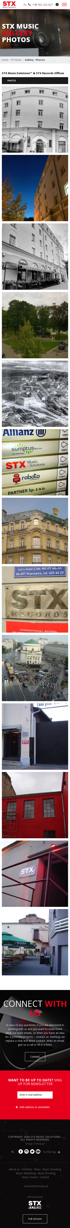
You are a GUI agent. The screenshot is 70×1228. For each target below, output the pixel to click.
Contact (35, 1056)
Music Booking (46, 1173)
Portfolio (26, 1169)
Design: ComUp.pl (35, 1143)
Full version (35, 1219)
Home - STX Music (12, 59)
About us (14, 1169)
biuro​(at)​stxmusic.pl (36, 1186)
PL (25, 4)
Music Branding (51, 1169)
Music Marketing (26, 1173)
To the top (51, 1152)
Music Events (30, 1177)
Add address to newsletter (33, 1107)
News (37, 1169)
